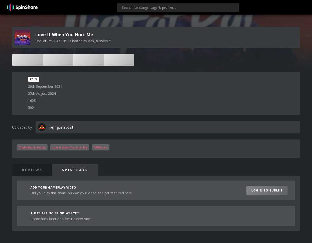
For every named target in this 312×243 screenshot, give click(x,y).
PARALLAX (100, 147)
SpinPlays (75, 169)
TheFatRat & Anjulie (32, 147)
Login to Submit (267, 190)
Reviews (32, 169)
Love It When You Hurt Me (69, 147)
